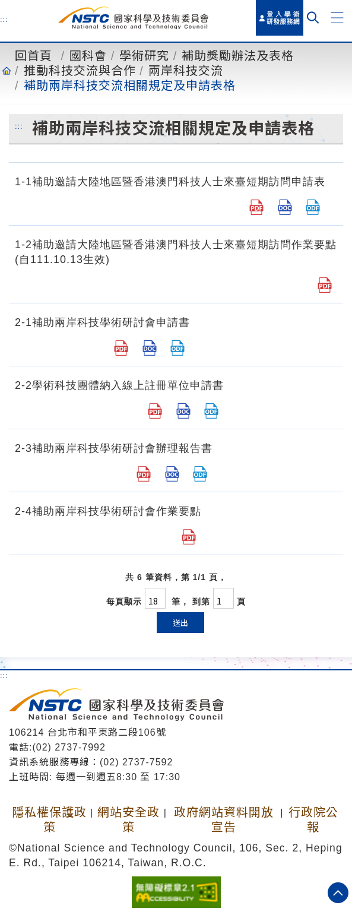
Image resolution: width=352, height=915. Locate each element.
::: (4, 19)
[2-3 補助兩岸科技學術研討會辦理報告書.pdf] (144, 474)
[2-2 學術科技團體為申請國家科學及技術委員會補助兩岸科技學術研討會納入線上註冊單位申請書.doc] (183, 411)
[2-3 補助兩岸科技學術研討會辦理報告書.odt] (200, 474)
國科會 (88, 55)
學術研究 (144, 55)
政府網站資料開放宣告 (224, 820)
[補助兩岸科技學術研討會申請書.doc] (149, 348)
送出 (180, 622)
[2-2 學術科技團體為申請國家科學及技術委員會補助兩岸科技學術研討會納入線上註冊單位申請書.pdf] (155, 411)
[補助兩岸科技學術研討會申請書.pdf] (121, 348)
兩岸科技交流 (185, 70)
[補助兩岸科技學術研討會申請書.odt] (177, 348)
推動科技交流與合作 (80, 70)
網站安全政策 (128, 820)
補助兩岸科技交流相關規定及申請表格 (130, 85)
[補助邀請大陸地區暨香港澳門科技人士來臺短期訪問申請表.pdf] (256, 207)
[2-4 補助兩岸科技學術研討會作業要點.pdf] (189, 537)
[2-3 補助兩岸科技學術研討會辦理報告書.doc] (172, 474)
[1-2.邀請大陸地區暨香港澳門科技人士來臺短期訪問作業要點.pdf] (325, 285)
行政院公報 (313, 820)
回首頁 (33, 55)
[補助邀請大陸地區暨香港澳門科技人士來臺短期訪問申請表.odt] (313, 207)
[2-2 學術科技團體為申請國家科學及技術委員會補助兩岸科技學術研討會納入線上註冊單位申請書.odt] (211, 411)
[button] (337, 18)
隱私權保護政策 (49, 820)
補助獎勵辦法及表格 (238, 55)
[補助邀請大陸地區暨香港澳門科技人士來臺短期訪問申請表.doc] (285, 207)
